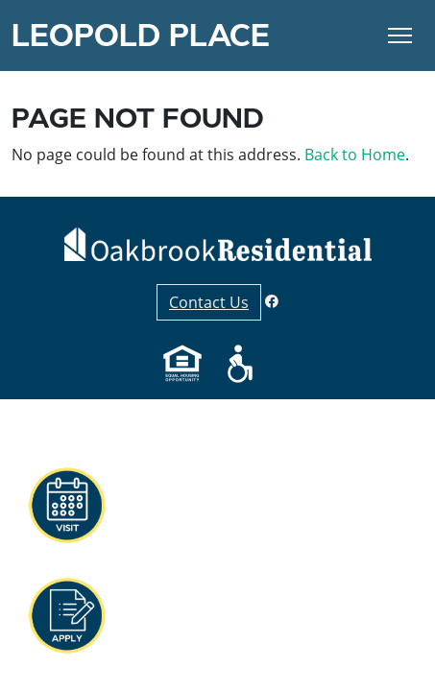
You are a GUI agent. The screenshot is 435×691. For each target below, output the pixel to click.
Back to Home (354, 154)
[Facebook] (271, 301)
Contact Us (209, 302)
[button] (66, 616)
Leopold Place (141, 35)
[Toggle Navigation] (399, 35)
